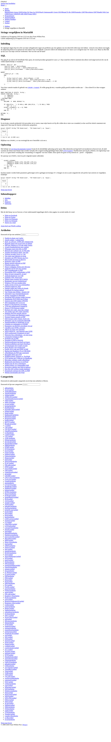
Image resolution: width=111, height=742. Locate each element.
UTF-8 (68, 162)
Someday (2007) (80, 12)
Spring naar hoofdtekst (8, 3)
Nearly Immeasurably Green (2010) (50, 12)
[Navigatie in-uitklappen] (6, 5)
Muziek (7, 12)
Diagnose (8, 217)
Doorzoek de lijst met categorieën (11, 400)
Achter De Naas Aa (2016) (31, 12)
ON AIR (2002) (23, 14)
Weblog (10, 19)
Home (7, 8)
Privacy (25, 740)
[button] (6, 205)
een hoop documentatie (21, 160)
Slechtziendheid (10, 17)
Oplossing (8, 219)
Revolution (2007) (92, 12)
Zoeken (7, 23)
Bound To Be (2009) (68, 12)
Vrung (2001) (32, 14)
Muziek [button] (7, 10)
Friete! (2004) (13, 14)
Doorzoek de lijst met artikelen (10, 250)
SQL (6, 215)
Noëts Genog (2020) (16, 12)
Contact (7, 21)
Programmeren (9, 16)
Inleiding (8, 214)
